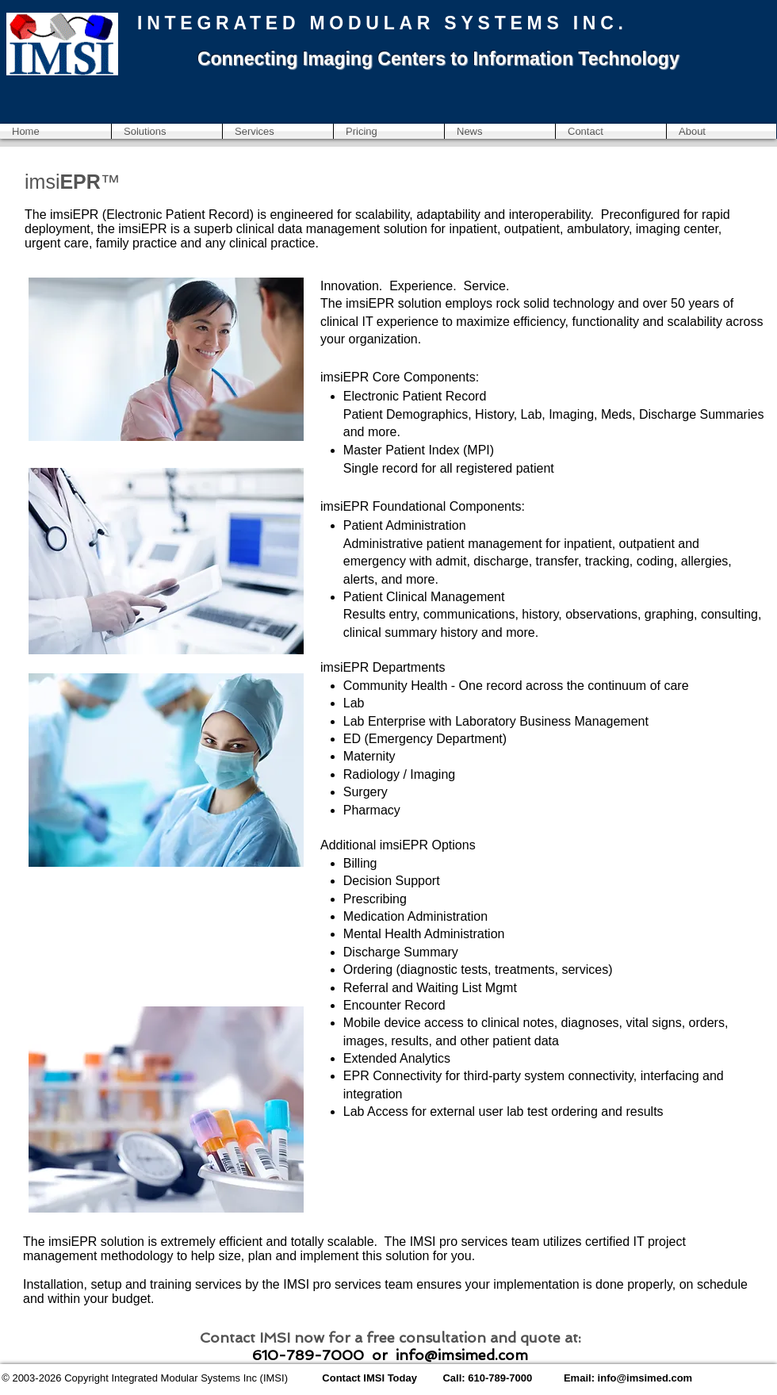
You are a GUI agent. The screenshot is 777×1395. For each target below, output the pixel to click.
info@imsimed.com (462, 1355)
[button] (167, 131)
